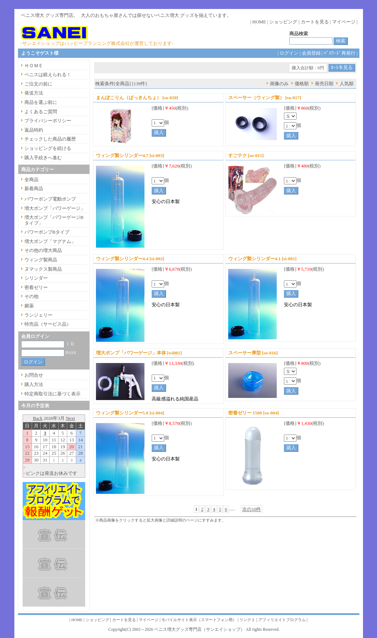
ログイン (289, 53)
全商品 (31, 179)
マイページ (343, 21)
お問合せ (33, 375)
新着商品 (33, 188)
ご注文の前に (38, 84)
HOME (259, 21)
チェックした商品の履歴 (50, 139)
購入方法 (33, 384)
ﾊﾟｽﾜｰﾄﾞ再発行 (339, 53)
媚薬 (29, 305)
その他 (31, 296)
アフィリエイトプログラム (282, 620)
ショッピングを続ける (47, 148)
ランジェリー (38, 315)
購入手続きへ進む (43, 157)
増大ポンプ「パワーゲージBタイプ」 (54, 220)
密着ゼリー (36, 287)
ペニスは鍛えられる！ (47, 74)
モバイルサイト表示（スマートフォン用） (198, 620)
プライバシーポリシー (47, 120)
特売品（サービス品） (47, 324)
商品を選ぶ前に (40, 102)
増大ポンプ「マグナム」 (50, 241)
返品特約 (33, 130)
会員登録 (311, 53)
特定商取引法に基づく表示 (52, 393)
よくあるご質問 (40, 111)
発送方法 (33, 93)
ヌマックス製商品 (43, 269)
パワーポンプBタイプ (47, 232)
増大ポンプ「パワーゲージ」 (54, 208)
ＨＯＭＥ (33, 65)
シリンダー (36, 278)
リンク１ (247, 620)
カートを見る (315, 21)
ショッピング (283, 21)
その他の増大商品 (43, 250)
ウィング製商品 (40, 259)
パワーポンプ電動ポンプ (50, 199)
